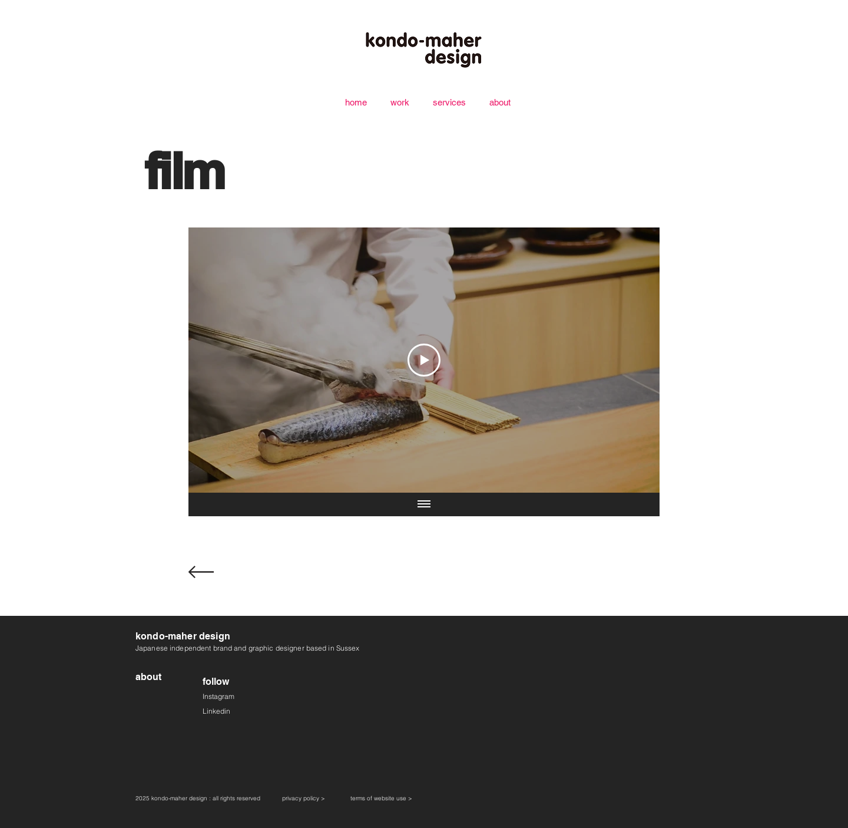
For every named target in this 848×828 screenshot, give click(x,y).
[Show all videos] (424, 504)
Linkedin (216, 711)
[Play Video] (424, 360)
